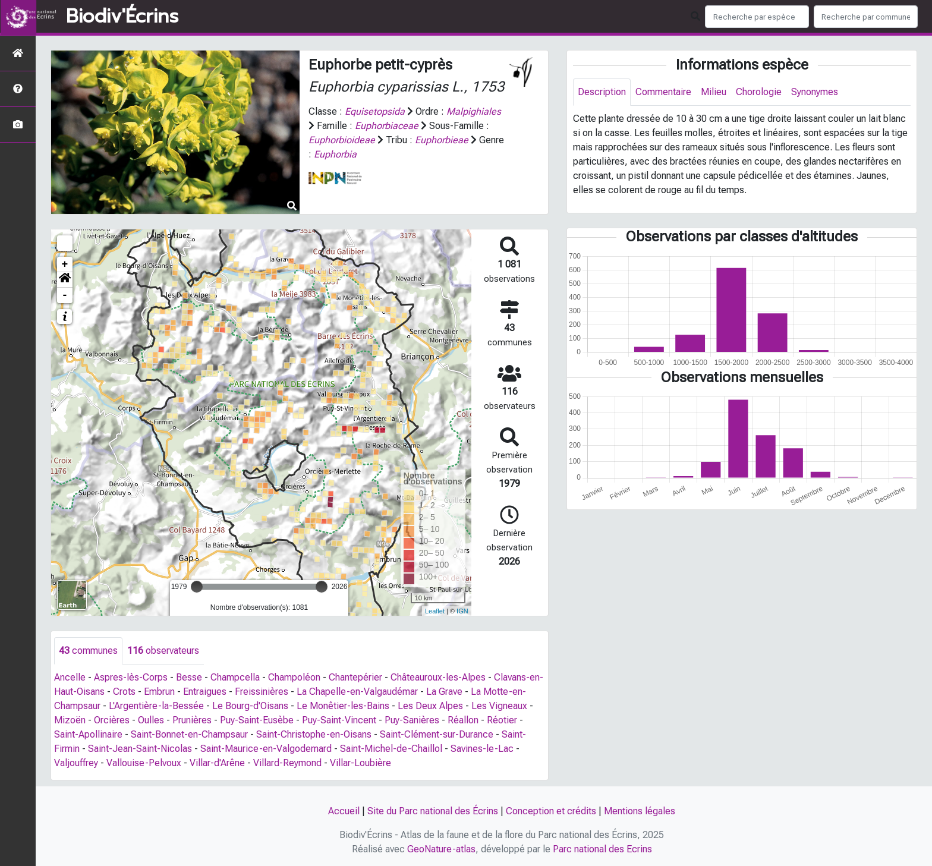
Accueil (344, 811)
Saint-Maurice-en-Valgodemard (266, 748)
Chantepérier (355, 677)
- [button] (65, 295)
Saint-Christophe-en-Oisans (313, 734)
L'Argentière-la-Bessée (156, 705)
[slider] (197, 587)
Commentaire (663, 91)
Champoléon (294, 677)
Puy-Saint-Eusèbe (257, 720)
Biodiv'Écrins (122, 17)
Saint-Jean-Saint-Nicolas (140, 748)
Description (602, 91)
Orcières (112, 720)
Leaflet (435, 611)
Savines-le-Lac (482, 748)
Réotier (502, 720)
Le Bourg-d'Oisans (250, 705)
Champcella (235, 677)
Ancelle (70, 677)
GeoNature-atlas (441, 849)
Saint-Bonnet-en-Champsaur (189, 734)
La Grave (444, 691)
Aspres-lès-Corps (131, 677)
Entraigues (204, 691)
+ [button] (65, 264)
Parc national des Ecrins (602, 849)
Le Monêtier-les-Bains (343, 705)
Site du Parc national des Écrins (432, 811)
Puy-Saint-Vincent (339, 720)
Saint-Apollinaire (88, 734)
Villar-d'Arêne (217, 763)
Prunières (192, 720)
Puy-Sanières (412, 720)
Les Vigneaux (499, 705)
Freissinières (261, 691)
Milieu (713, 91)
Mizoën (70, 720)
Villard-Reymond (287, 763)
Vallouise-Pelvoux (143, 763)
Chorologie (759, 91)
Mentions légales (639, 811)
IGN (462, 611)
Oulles (151, 720)
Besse (189, 677)
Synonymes (814, 91)
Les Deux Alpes (430, 705)
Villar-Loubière (360, 763)
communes (88, 650)
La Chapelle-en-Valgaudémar (357, 691)
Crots (124, 691)
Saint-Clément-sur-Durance (436, 734)
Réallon (463, 720)
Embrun (159, 691)
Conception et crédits (551, 811)
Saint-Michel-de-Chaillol (391, 748)
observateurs (163, 650)
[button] (65, 280)
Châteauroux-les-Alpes (438, 677)
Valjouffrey (76, 763)
